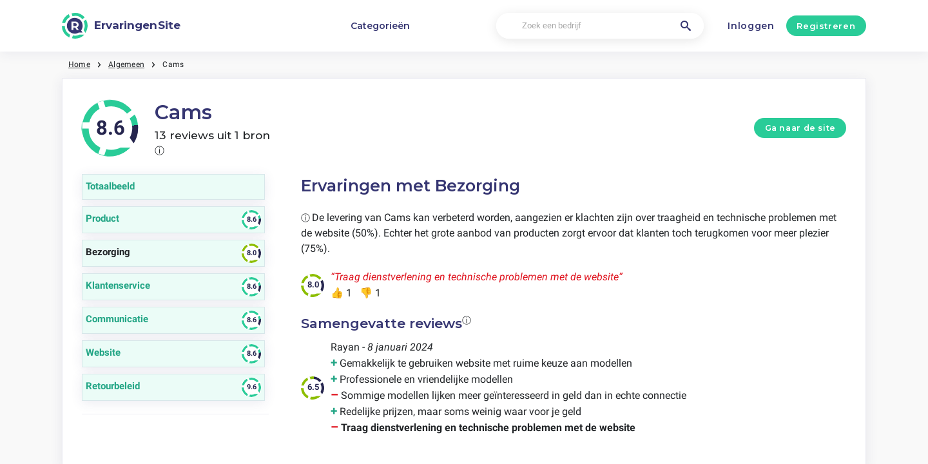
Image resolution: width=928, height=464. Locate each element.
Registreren (826, 26)
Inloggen (751, 26)
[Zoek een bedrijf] (599, 26)
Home (79, 64)
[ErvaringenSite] (121, 26)
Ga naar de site (800, 128)
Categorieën (380, 26)
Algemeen (126, 64)
